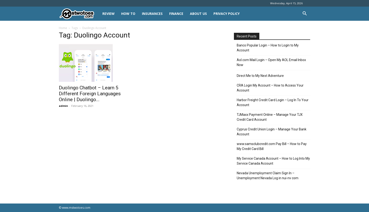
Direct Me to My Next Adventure (260, 76)
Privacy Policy (226, 13)
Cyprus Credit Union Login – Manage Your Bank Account (271, 131)
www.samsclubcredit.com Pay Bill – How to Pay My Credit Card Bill (272, 146)
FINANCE (176, 13)
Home (63, 28)
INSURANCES (152, 13)
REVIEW (108, 13)
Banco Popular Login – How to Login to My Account (268, 47)
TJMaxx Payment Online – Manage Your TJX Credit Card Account (270, 117)
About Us (198, 13)
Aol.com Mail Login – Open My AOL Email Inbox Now (271, 62)
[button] (304, 14)
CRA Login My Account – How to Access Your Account (270, 87)
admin (63, 106)
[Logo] (79, 14)
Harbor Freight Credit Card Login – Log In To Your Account (273, 102)
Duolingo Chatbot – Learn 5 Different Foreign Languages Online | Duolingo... (90, 93)
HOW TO (128, 13)
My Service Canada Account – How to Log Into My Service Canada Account (273, 161)
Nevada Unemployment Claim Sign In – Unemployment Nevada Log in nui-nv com (267, 175)
